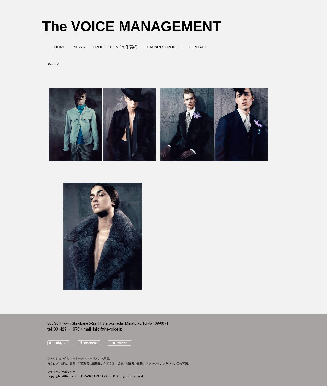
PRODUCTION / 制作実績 (115, 47)
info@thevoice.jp (107, 329)
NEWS (79, 47)
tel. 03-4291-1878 (63, 329)
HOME (60, 47)
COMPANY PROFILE (163, 47)
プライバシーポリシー (61, 371)
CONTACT (198, 47)
